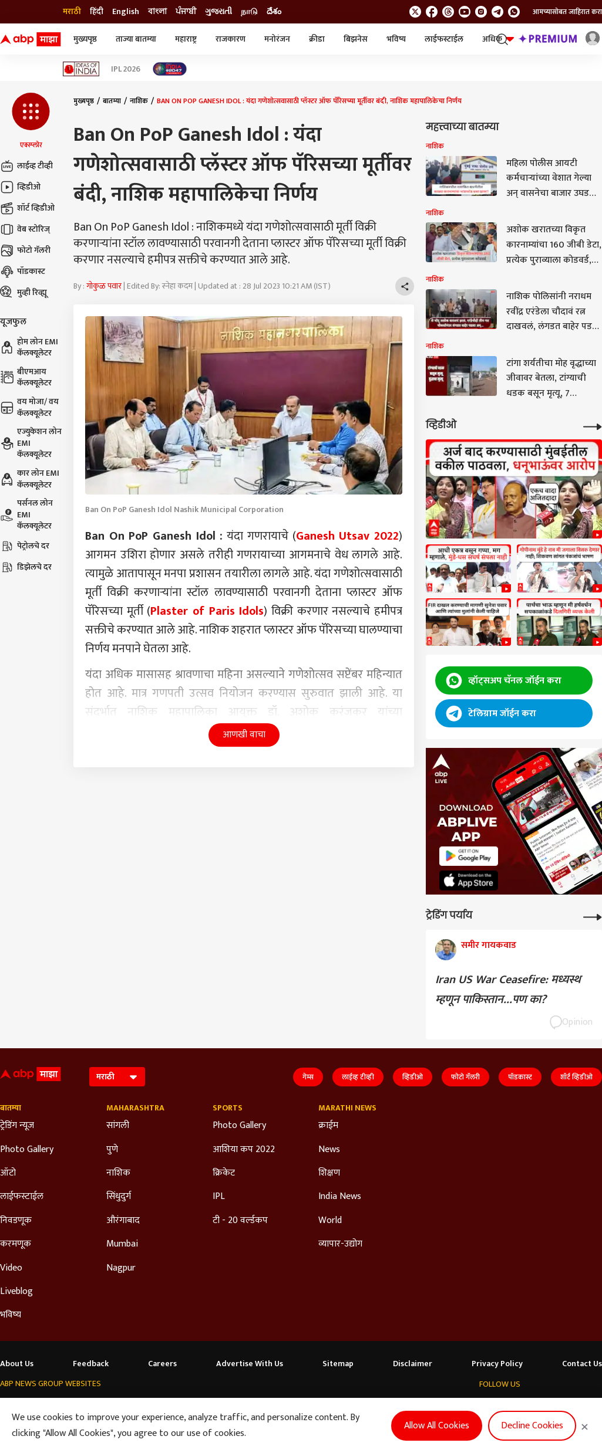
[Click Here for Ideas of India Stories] (81, 69)
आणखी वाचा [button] (244, 735)
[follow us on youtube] (465, 12)
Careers (162, 1364)
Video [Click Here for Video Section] (11, 1268)
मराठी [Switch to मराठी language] (72, 12)
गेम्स (308, 1077)
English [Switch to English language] (125, 12)
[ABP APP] (468, 856)
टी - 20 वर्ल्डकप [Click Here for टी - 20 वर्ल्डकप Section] (240, 1220)
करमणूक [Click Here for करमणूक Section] (15, 1244)
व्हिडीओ (20, 187)
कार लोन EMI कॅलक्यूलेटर (29, 479)
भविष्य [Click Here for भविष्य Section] (10, 1315)
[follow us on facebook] (432, 12)
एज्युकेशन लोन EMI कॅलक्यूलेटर (31, 443)
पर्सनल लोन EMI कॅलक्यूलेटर (26, 514)
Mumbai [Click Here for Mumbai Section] (122, 1244)
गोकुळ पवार (104, 286)
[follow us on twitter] (415, 12)
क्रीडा (317, 39)
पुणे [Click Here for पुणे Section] (112, 1149)
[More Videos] (592, 425)
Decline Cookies (532, 1426)
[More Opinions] (592, 916)
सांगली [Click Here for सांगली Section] (117, 1125)
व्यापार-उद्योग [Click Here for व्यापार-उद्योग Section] (340, 1244)
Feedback (91, 1364)
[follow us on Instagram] (481, 12)
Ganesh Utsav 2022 (347, 536)
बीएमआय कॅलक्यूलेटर (26, 377)
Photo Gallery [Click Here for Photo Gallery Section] (26, 1149)
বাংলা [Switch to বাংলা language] (157, 12)
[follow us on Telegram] (497, 12)
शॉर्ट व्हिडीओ (27, 208)
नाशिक (139, 101)
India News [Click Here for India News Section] (339, 1196)
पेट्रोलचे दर (24, 546)
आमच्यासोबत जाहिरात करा (567, 12)
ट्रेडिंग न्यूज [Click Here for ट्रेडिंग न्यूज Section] (17, 1125)
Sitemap (338, 1364)
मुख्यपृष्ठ (85, 39)
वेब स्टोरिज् (25, 229)
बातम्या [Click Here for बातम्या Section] (10, 1108)
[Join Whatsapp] (514, 12)
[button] (31, 121)
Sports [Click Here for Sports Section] (228, 1108)
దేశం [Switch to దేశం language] (274, 12)
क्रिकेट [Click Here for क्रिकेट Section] (224, 1173)
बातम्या (112, 101)
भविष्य (396, 39)
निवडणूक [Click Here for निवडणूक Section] (16, 1220)
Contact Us (582, 1364)
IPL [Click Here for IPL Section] (219, 1196)
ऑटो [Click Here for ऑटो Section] (8, 1173)
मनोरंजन (277, 39)
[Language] (117, 1076)
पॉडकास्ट (22, 272)
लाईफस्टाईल (444, 39)
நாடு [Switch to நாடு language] (249, 12)
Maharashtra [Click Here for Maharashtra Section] (135, 1108)
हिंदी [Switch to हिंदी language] (96, 12)
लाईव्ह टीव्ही (26, 166)
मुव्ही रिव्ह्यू (23, 293)
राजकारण (230, 39)
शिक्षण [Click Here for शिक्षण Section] (329, 1173)
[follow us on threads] (448, 12)
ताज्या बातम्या (136, 39)
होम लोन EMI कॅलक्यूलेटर (29, 347)
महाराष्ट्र (186, 39)
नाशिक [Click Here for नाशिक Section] (118, 1173)
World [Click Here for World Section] (330, 1220)
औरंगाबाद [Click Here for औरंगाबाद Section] (123, 1220)
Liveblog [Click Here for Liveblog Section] (16, 1291)
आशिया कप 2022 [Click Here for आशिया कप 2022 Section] (244, 1149)
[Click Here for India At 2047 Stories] (169, 69)
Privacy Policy (497, 1364)
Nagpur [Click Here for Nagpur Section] (121, 1268)
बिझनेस (356, 39)
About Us (16, 1364)
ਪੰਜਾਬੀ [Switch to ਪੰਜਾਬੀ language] (186, 12)
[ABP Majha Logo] (30, 39)
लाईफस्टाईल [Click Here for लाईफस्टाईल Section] (21, 1196)
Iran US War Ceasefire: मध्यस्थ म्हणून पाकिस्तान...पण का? (508, 990)
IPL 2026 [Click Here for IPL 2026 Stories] (125, 69)
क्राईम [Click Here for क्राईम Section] (328, 1125)
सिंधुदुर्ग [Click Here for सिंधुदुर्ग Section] (118, 1196)
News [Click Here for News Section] (329, 1149)
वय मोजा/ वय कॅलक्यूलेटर (29, 407)
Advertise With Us (249, 1364)
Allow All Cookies (436, 1426)
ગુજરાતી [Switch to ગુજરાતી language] (218, 12)
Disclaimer (412, 1364)
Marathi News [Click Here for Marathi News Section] (347, 1108)
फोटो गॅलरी (25, 250)
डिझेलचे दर (26, 567)
